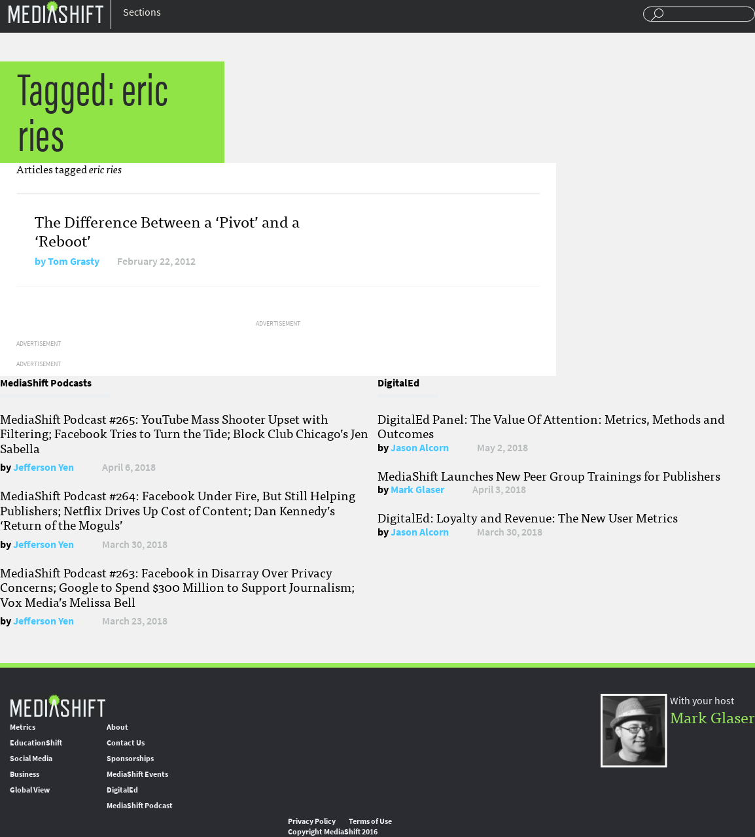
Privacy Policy (312, 821)
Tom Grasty (73, 261)
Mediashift (55, 11)
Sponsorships (130, 758)
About (117, 727)
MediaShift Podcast (140, 805)
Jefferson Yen (43, 467)
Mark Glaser (417, 489)
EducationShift (36, 743)
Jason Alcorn (420, 447)
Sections (142, 12)
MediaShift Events (137, 774)
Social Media (31, 758)
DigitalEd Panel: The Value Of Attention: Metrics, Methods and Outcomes (551, 426)
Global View (30, 790)
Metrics (22, 727)
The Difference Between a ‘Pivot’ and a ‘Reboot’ (167, 230)
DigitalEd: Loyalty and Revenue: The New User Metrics (528, 517)
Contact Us (126, 743)
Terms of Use (370, 821)
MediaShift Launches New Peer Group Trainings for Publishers (549, 475)
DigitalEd (122, 790)
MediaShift (57, 705)
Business (24, 774)
